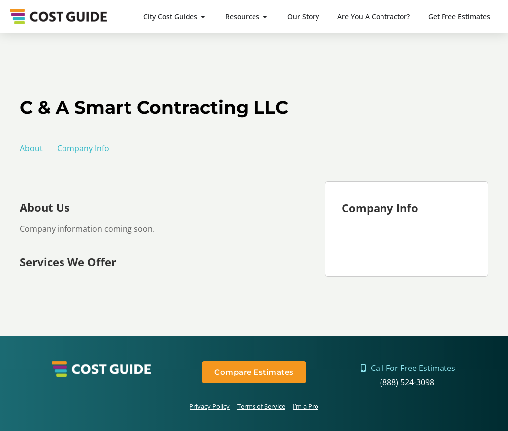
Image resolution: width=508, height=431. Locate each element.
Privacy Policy (210, 406)
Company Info (83, 148)
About (31, 148)
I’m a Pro (305, 406)
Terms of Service (261, 406)
